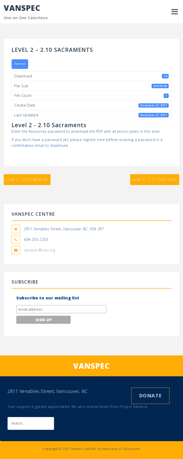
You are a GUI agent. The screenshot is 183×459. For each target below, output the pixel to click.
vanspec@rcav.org (39, 250)
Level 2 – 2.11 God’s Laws (155, 179)
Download (19, 63)
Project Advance (134, 406)
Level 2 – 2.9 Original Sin (27, 179)
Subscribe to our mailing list (47, 298)
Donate (150, 395)
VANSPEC (22, 8)
